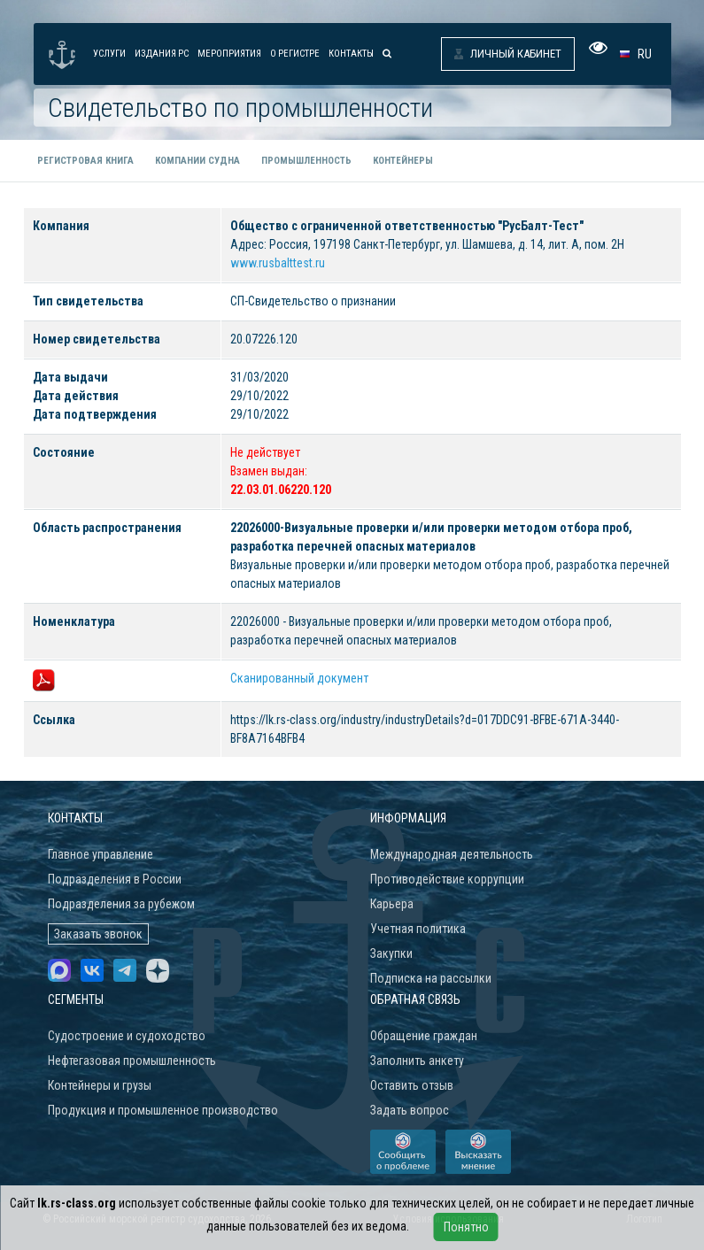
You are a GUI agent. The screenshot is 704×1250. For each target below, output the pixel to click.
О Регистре (295, 53)
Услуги (109, 53)
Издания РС (162, 53)
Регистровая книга (85, 160)
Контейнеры (403, 160)
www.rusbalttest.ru (277, 263)
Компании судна (197, 160)
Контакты (351, 53)
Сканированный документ (299, 678)
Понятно (466, 1227)
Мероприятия (229, 53)
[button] (639, 54)
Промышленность (306, 160)
